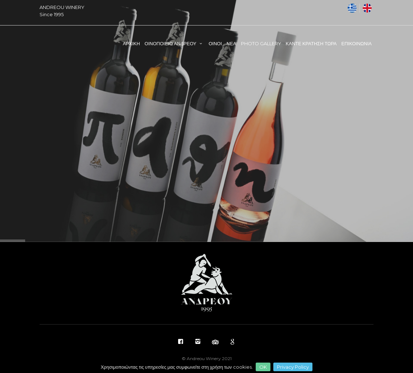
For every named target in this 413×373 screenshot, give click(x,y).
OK (263, 367)
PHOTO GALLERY (261, 43)
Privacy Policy (293, 367)
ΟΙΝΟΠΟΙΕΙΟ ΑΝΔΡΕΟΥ (174, 43)
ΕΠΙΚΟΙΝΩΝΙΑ (357, 43)
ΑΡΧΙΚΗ (131, 43)
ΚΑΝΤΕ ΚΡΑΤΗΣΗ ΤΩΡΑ (311, 43)
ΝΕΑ (231, 43)
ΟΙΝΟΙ (215, 43)
